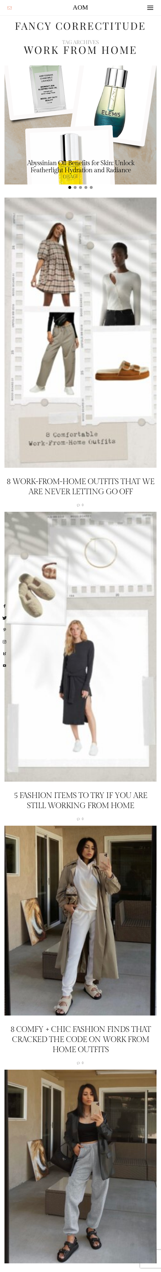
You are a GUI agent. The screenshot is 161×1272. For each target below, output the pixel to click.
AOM (80, 7)
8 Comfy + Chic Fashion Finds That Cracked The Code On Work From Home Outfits (80, 1039)
